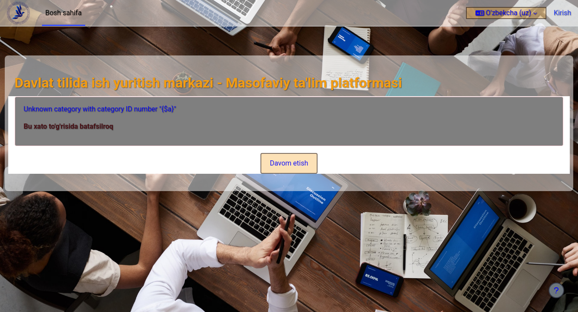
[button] (506, 13)
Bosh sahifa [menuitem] (63, 13)
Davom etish (289, 163)
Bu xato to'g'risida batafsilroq (84, 126)
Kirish (562, 13)
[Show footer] (556, 290)
